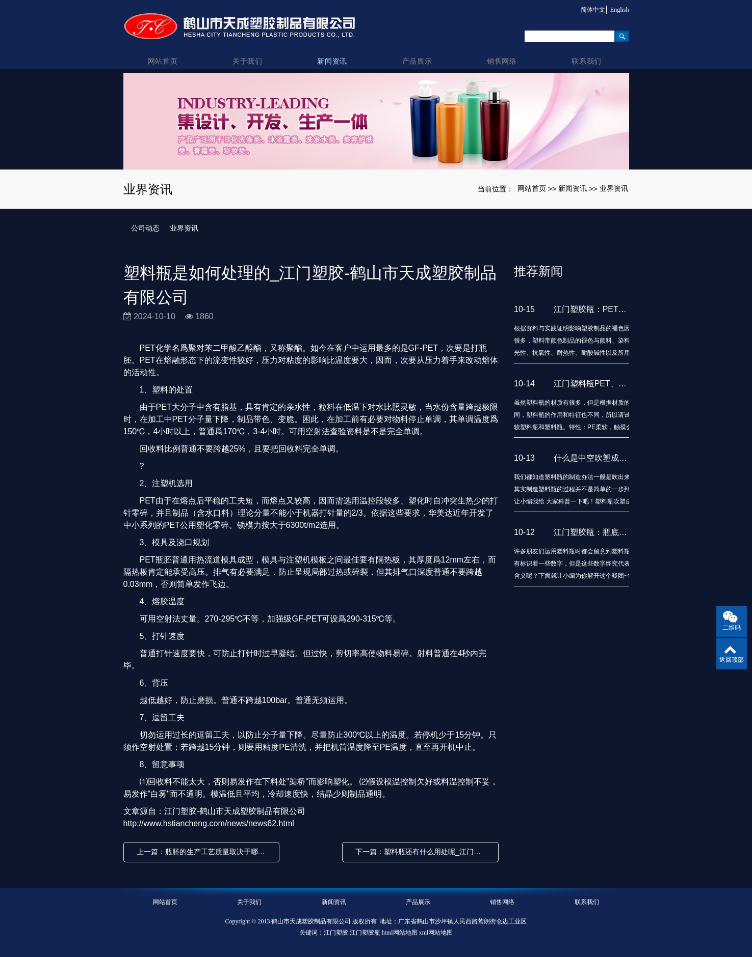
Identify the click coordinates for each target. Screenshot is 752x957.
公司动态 (145, 228)
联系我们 (587, 51)
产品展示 (418, 51)
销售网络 (502, 51)
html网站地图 (400, 932)
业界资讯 (614, 188)
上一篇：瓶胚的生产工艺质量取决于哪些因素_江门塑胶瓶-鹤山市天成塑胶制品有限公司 (204, 852)
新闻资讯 (334, 51)
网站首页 (165, 51)
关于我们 (250, 51)
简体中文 (590, 9)
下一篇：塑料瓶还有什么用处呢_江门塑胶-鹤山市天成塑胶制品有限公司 (422, 852)
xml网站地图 (436, 932)
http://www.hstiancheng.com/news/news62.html (208, 823)
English (619, 9)
